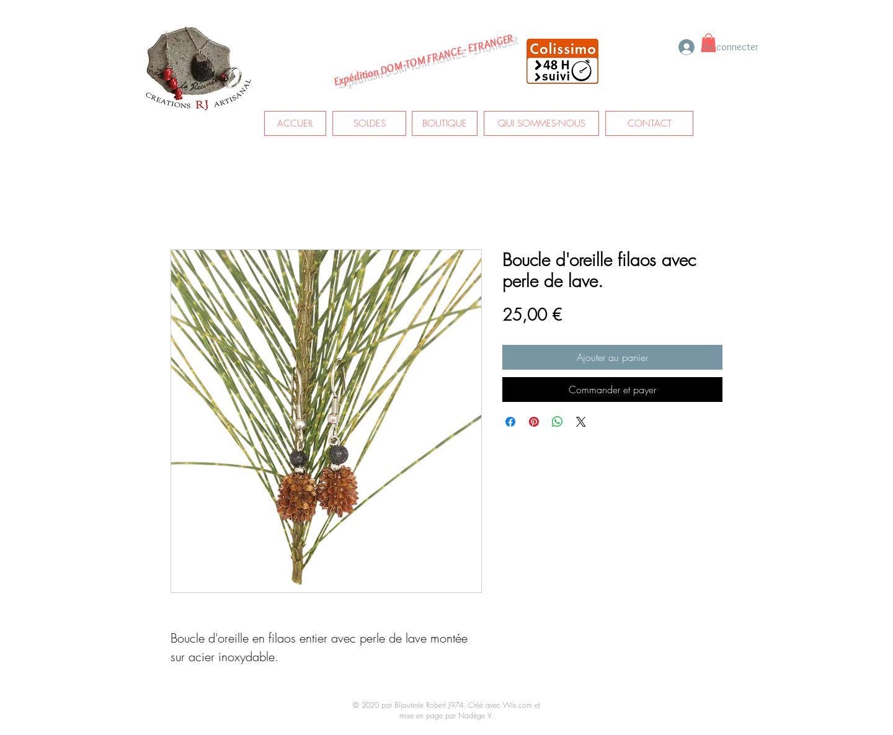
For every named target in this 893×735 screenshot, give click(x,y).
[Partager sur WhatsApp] (557, 421)
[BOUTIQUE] (445, 123)
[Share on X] (581, 421)
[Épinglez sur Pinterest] (533, 421)
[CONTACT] (649, 123)
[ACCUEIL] (295, 123)
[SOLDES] (369, 123)
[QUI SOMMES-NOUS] (541, 123)
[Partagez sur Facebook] (510, 421)
